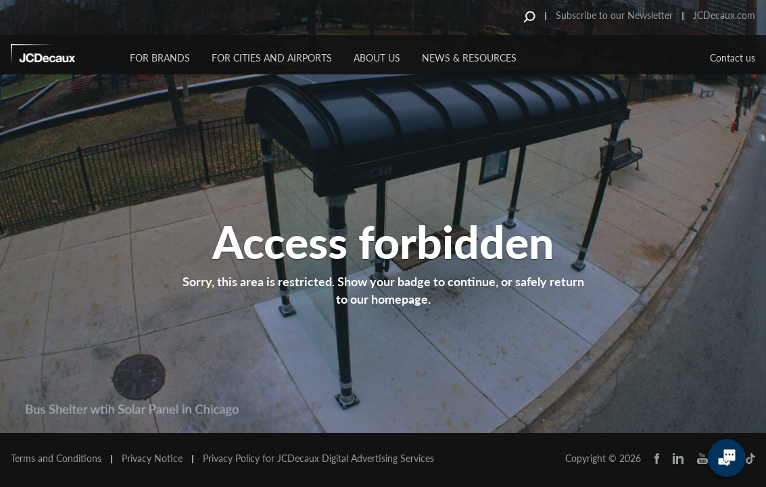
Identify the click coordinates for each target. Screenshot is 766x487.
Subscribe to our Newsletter (614, 15)
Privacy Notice (152, 458)
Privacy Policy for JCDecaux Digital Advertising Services (318, 458)
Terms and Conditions (56, 458)
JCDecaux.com (724, 15)
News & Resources (469, 58)
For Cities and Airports (272, 58)
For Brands (160, 58)
